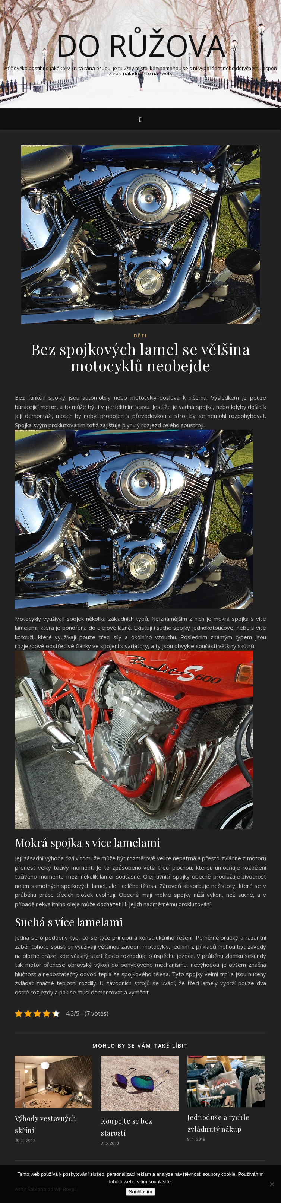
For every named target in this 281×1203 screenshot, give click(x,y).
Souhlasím (140, 1191)
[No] (271, 1184)
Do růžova (140, 45)
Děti (140, 336)
